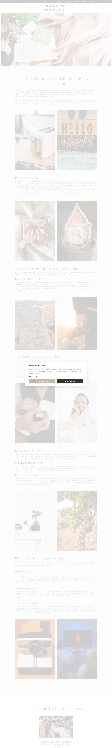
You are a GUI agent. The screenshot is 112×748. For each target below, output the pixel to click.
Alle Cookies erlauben (42, 381)
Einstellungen (70, 381)
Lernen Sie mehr (33, 376)
